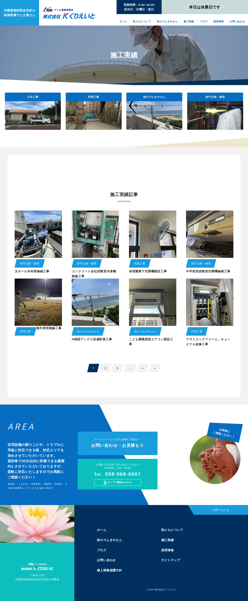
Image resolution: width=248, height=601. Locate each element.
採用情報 (218, 21)
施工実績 (189, 21)
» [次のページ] (142, 368)
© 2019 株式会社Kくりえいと (161, 589)
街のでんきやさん (167, 21)
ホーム (123, 21)
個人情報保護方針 (109, 570)
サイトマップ (170, 560)
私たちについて (142, 21)
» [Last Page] (155, 368)
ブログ (204, 21)
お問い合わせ (237, 21)
